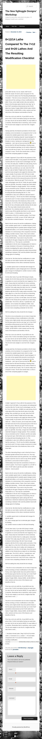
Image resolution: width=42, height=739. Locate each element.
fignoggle (30, 647)
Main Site (14, 26)
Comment (11, 698)
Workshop (22, 26)
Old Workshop (22, 647)
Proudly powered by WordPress (21, 727)
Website (11, 688)
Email (12, 679)
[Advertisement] (20, 77)
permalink (15, 649)
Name (12, 670)
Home (7, 26)
